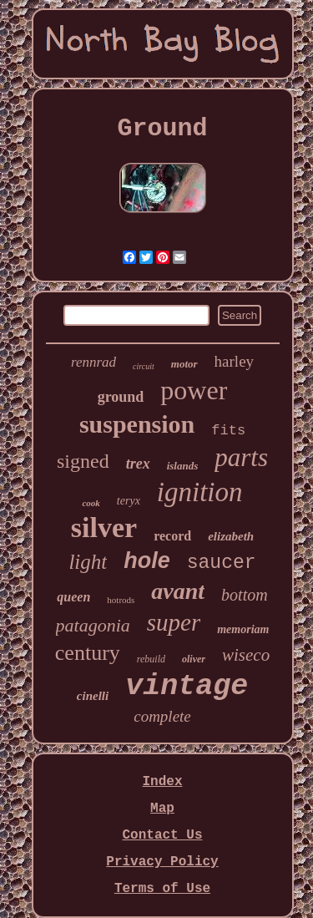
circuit (143, 366)
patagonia (93, 625)
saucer (221, 563)
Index (162, 781)
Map (162, 808)
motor (184, 364)
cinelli (93, 695)
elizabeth (231, 536)
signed (83, 461)
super (173, 622)
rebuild (151, 659)
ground (121, 396)
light (87, 561)
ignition (200, 492)
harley (234, 361)
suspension (136, 424)
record (172, 536)
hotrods (120, 600)
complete (162, 716)
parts (241, 457)
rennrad (93, 362)
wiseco (246, 655)
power (193, 390)
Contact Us (162, 835)
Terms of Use (162, 888)
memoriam (243, 629)
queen (73, 597)
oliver (193, 659)
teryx (128, 501)
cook (90, 503)
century (87, 653)
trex (138, 463)
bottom (244, 595)
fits (228, 431)
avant (177, 591)
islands (183, 465)
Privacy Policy (162, 862)
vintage (186, 686)
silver (104, 527)
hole (147, 560)
